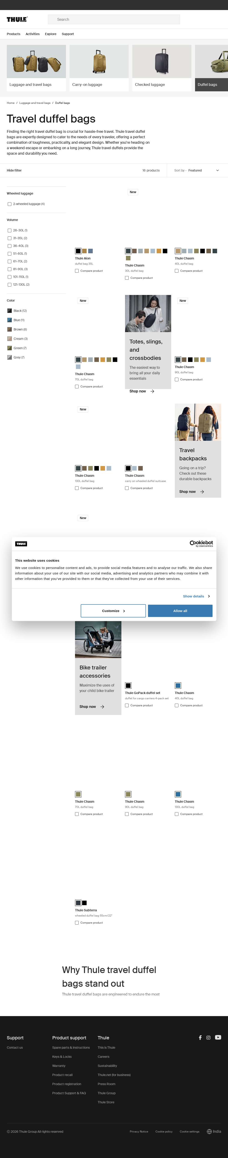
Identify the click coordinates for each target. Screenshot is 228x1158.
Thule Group (106, 1093)
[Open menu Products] (16, 34)
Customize (113, 610)
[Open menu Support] (70, 34)
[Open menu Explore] (53, 34)
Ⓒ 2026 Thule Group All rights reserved (35, 1132)
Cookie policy (164, 1131)
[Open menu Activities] (35, 34)
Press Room (106, 1084)
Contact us (15, 1047)
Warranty (58, 1066)
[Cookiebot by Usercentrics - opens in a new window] (193, 544)
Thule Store (106, 1102)
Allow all (180, 610)
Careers (103, 1057)
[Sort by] (204, 170)
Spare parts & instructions (71, 1047)
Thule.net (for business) (114, 1075)
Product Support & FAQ (69, 1093)
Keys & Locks (62, 1057)
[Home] (27, 19)
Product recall (62, 1075)
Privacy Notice (139, 1131)
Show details (193, 596)
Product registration (66, 1084)
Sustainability (107, 1066)
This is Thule (106, 1047)
